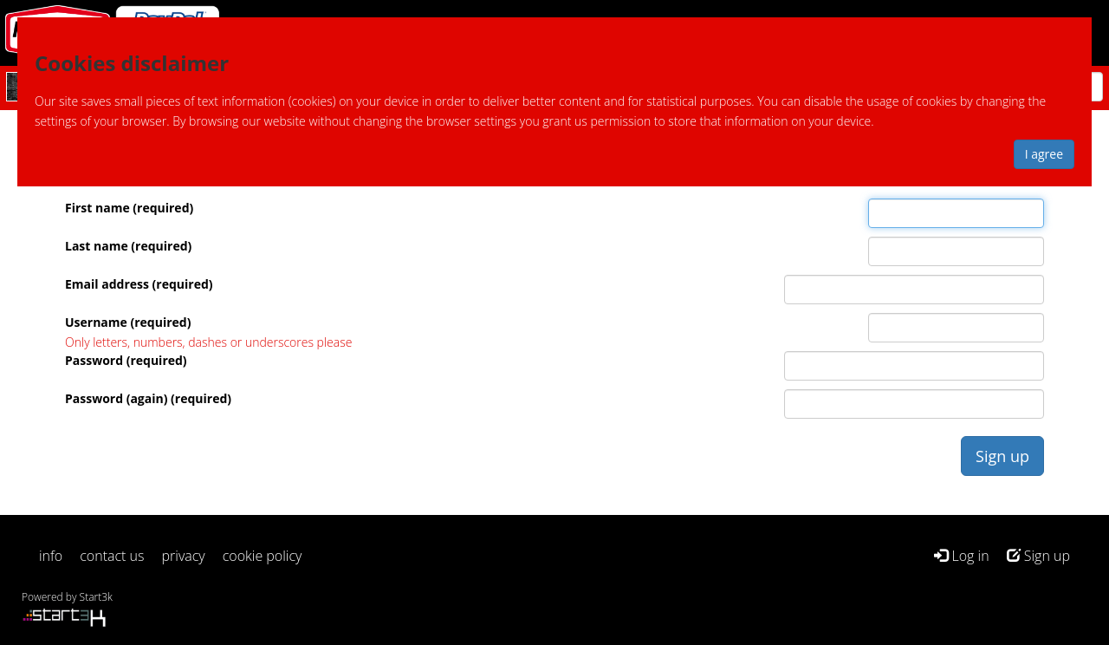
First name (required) (129, 207)
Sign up (1038, 555)
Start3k (96, 597)
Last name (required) (128, 246)
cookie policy (262, 555)
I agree (1044, 154)
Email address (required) (139, 284)
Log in (961, 555)
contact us (112, 555)
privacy (183, 555)
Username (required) (128, 322)
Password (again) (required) (148, 398)
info (50, 555)
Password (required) (126, 360)
